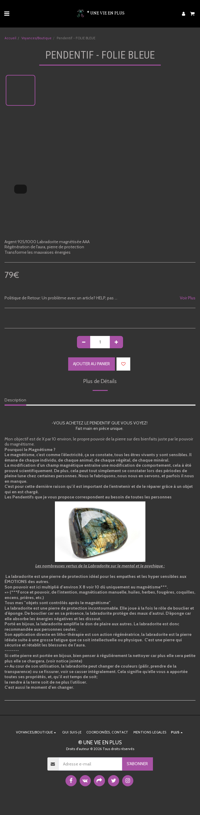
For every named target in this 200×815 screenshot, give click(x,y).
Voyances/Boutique (36, 38)
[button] (7, 13)
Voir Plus (187, 298)
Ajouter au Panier (91, 363)
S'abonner (137, 763)
